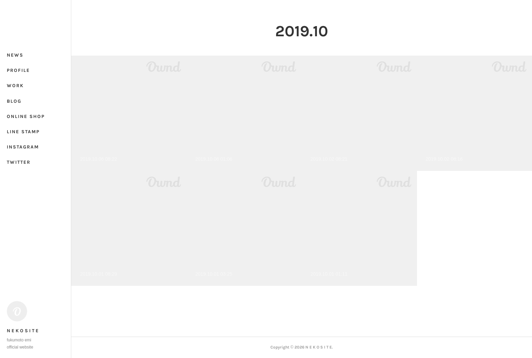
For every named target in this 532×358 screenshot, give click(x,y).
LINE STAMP (23, 132)
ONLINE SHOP (26, 116)
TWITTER (19, 162)
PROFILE (18, 70)
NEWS (15, 55)
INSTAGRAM (23, 147)
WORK (15, 85)
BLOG (14, 101)
